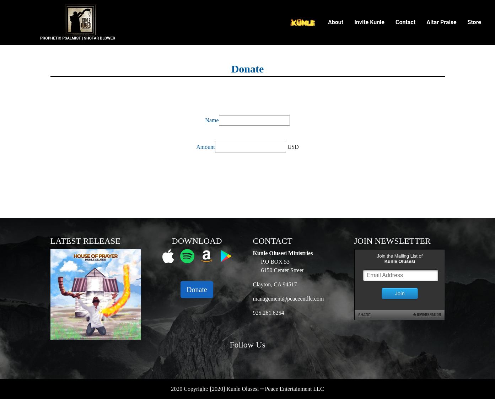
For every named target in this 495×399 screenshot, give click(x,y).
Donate (197, 289)
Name (212, 120)
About (335, 22)
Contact (405, 22)
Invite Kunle (369, 22)
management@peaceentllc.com (288, 299)
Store (474, 22)
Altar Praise (441, 22)
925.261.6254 (268, 313)
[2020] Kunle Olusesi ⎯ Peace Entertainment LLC (267, 389)
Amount (205, 147)
